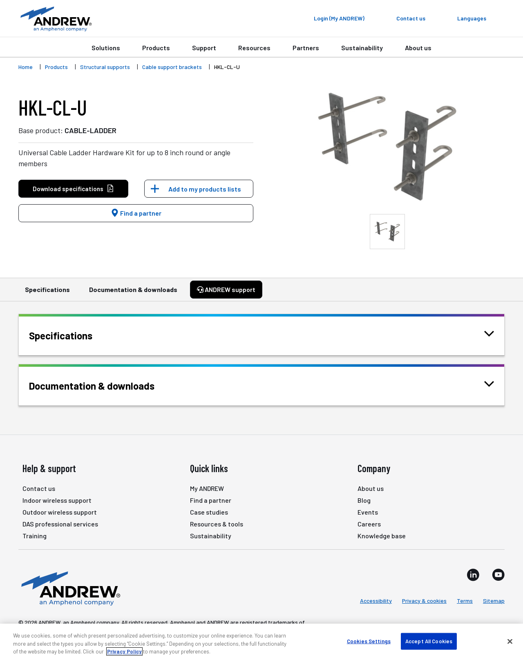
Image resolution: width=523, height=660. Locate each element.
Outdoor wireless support (59, 512)
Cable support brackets (172, 66)
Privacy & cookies (424, 600)
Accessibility (376, 600)
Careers (369, 524)
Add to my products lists (204, 189)
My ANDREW (207, 488)
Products (156, 47)
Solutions (106, 47)
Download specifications (73, 189)
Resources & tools (216, 524)
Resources (254, 47)
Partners (306, 47)
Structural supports (105, 66)
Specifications (47, 293)
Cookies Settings (369, 641)
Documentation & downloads (133, 293)
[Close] (510, 641)
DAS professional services (60, 524)
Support (204, 47)
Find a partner (136, 213)
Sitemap (494, 600)
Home (25, 66)
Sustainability (362, 47)
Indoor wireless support (57, 500)
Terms (465, 600)
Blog (364, 500)
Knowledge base (382, 536)
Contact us (38, 488)
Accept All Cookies (428, 641)
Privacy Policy (124, 651)
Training (34, 536)
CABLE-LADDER (90, 130)
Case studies (209, 512)
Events (368, 512)
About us (418, 47)
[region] (261, 642)
